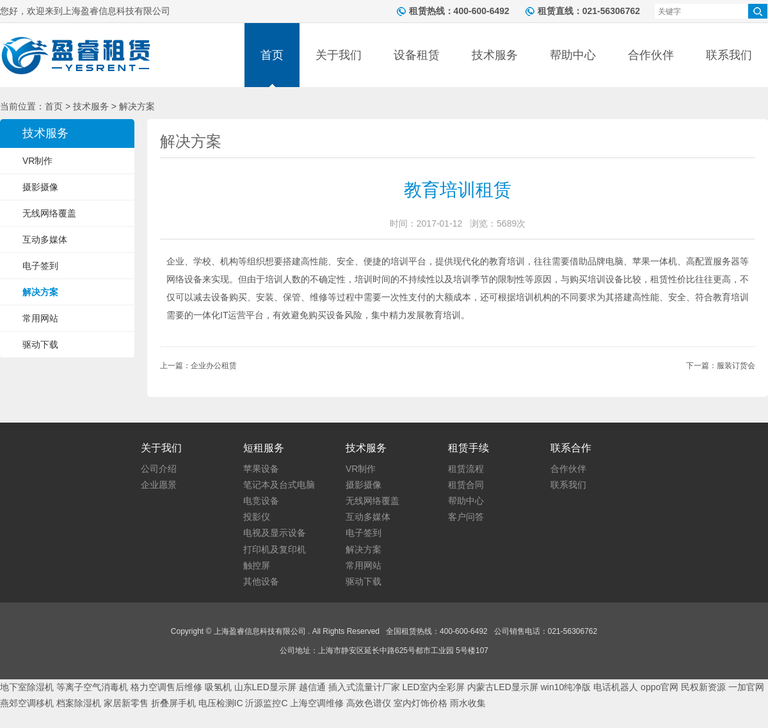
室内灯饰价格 (420, 703)
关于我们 (339, 55)
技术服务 (495, 55)
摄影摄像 (40, 187)
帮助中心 (573, 55)
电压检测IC (220, 703)
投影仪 (256, 517)
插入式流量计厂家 (364, 687)
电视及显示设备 (274, 533)
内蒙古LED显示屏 (502, 687)
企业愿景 (159, 485)
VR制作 (37, 161)
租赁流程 (466, 469)
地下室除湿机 (27, 687)
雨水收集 (468, 703)
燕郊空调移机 (27, 703)
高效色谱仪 (368, 703)
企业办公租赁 (214, 365)
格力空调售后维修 (166, 687)
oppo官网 (659, 687)
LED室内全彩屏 (433, 687)
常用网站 (40, 318)
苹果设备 (261, 469)
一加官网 (746, 687)
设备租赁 (417, 55)
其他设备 (261, 581)
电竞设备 (261, 501)
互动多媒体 (44, 239)
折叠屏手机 (173, 703)
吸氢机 (218, 687)
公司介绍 (159, 469)
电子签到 (40, 266)
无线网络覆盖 (49, 213)
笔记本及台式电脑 (279, 485)
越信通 (312, 687)
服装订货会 (736, 365)
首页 (272, 55)
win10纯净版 (566, 687)
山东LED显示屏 (265, 687)
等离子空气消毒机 (92, 687)
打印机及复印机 (274, 549)
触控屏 (256, 565)
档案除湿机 (78, 703)
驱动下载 (40, 344)
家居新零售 (126, 703)
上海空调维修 (317, 703)
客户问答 (466, 517)
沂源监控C (266, 703)
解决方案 (40, 292)
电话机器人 (615, 687)
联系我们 (729, 55)
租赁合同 (466, 485)
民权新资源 (703, 687)
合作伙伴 (651, 55)
